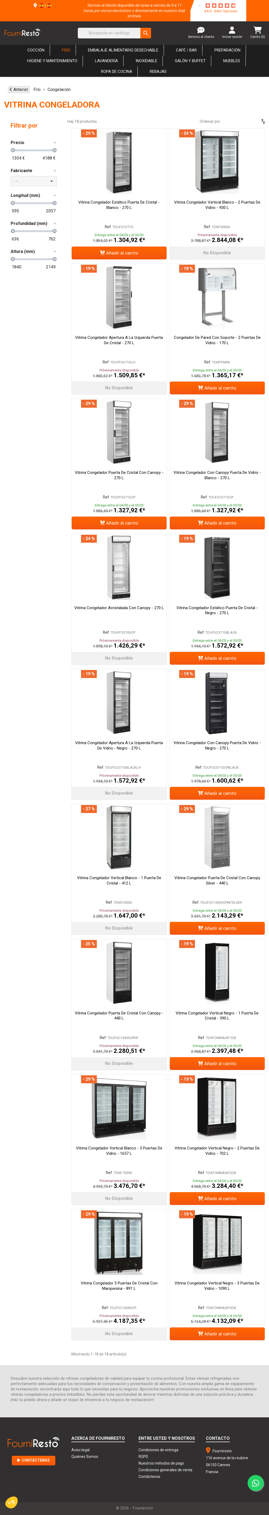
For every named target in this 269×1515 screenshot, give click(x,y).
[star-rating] (220, 6)
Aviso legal (80, 1450)
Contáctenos (33, 1460)
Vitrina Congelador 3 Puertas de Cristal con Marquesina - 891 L (119, 1286)
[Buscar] (114, 33)
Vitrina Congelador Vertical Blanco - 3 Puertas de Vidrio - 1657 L (119, 1151)
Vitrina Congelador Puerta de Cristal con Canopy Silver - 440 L (217, 880)
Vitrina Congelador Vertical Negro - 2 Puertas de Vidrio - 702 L (217, 1151)
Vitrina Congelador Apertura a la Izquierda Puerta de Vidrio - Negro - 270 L (119, 745)
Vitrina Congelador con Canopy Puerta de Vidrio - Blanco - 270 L (217, 475)
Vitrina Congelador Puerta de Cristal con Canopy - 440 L (119, 1016)
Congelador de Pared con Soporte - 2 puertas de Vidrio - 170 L (217, 340)
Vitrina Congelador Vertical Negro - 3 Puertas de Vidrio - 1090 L (217, 1286)
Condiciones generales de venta (165, 1470)
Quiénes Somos (84, 1456)
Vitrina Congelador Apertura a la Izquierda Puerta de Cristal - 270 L (119, 340)
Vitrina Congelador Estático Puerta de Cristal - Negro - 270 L (217, 610)
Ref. (108, 227)
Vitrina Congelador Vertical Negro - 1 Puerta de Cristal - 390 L (217, 1016)
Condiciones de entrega (158, 1450)
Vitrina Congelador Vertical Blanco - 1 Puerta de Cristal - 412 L (119, 880)
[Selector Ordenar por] (247, 121)
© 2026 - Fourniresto (134, 1508)
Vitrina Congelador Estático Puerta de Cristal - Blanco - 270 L (119, 205)
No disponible (217, 252)
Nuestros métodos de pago (161, 1463)
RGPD (143, 1456)
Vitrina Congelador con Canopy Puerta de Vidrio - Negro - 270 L (217, 745)
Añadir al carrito (119, 253)
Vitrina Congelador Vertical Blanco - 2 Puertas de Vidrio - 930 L (217, 205)
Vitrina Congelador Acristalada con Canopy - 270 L (119, 607)
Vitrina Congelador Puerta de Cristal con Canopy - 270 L (119, 475)
